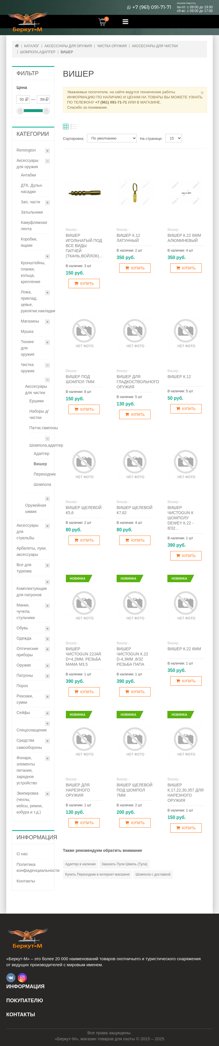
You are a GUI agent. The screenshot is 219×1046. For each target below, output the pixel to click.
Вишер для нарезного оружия (78, 790)
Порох (22, 685)
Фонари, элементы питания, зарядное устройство (27, 770)
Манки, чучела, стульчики (26, 611)
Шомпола (42, 484)
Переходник (45, 474)
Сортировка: (73, 138)
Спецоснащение (32, 730)
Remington (26, 150)
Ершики (36, 401)
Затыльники (32, 212)
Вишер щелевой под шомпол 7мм (135, 790)
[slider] (20, 110)
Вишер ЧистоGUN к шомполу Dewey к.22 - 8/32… (180, 517)
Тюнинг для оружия (27, 348)
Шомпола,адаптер (46, 445)
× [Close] (202, 93)
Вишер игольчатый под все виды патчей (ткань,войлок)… (84, 245)
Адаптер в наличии (80, 864)
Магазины (30, 321)
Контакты (26, 880)
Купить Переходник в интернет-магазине (97, 874)
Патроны (25, 675)
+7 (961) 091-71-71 (151, 7)
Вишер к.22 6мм (184, 649)
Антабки (28, 175)
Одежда (24, 638)
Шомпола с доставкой (153, 874)
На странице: (151, 138)
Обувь (22, 628)
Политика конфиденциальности (33, 867)
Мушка (27, 331)
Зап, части (30, 202)
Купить (84, 283)
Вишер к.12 (179, 376)
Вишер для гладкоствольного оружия (138, 381)
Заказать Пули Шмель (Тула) (124, 864)
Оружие (24, 665)
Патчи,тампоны (43, 427)
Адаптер (41, 453)
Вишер (40, 464)
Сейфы (23, 712)
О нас (22, 853)
